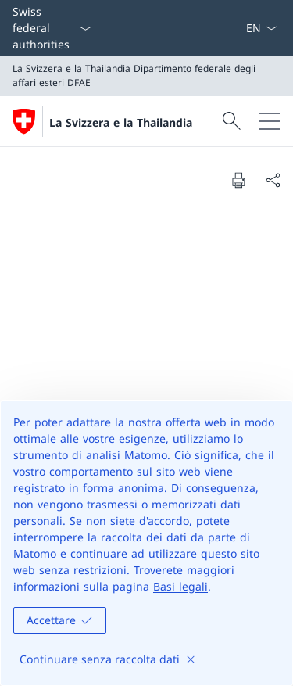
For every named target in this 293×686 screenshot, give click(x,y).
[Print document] (238, 180)
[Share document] (272, 180)
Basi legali (180, 586)
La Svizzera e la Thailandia (120, 122)
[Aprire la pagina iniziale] (102, 121)
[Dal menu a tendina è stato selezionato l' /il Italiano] (261, 28)
